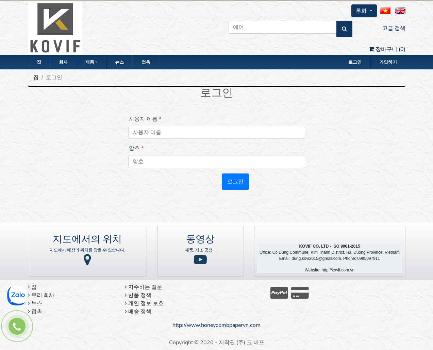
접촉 (145, 62)
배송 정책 (138, 311)
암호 (134, 148)
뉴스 (119, 62)
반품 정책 (138, 295)
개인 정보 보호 (144, 303)
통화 (362, 11)
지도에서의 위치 (87, 239)
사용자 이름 (143, 119)
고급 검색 (393, 28)
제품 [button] (89, 62)
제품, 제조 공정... (200, 250)
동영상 (200, 239)
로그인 (355, 62)
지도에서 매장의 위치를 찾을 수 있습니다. (87, 250)
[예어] (283, 27)
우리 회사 (41, 295)
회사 (63, 62)
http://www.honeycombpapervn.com (216, 325)
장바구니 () (387, 49)
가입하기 (388, 62)
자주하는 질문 (143, 287)
